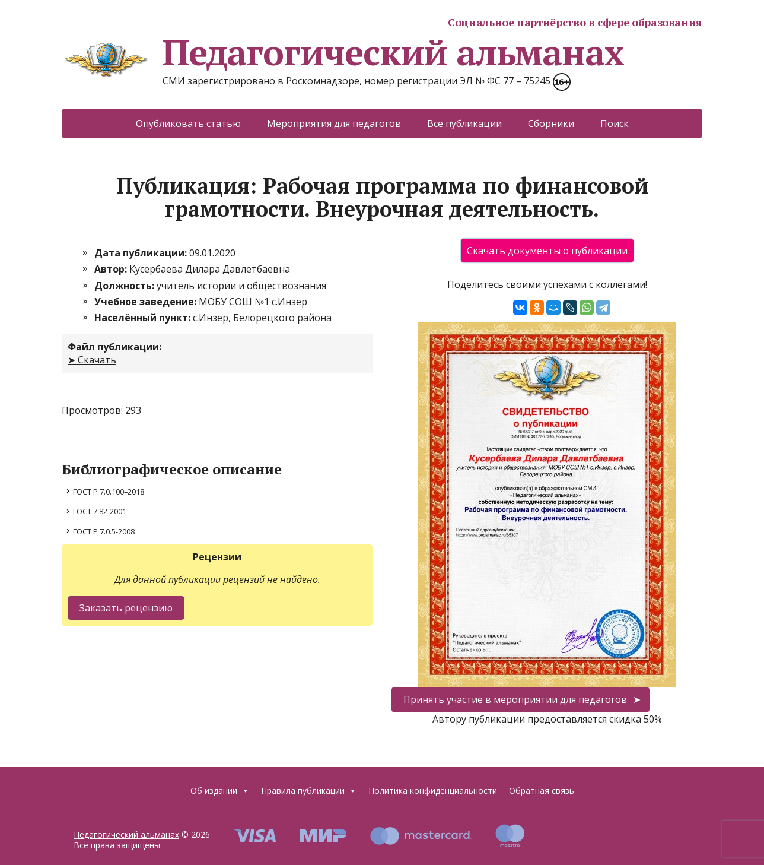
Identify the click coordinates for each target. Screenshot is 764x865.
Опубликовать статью (188, 123)
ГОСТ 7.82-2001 (99, 511)
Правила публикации (308, 791)
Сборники (551, 123)
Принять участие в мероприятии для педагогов (515, 699)
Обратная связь (541, 790)
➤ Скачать (92, 359)
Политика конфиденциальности (432, 790)
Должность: (125, 285)
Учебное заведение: (146, 301)
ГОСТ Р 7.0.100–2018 (108, 491)
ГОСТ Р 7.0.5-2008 (104, 531)
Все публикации (464, 123)
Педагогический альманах (342, 52)
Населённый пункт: (143, 317)
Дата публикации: (141, 252)
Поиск (614, 123)
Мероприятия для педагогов (334, 123)
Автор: (111, 268)
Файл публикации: (114, 346)
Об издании (219, 791)
